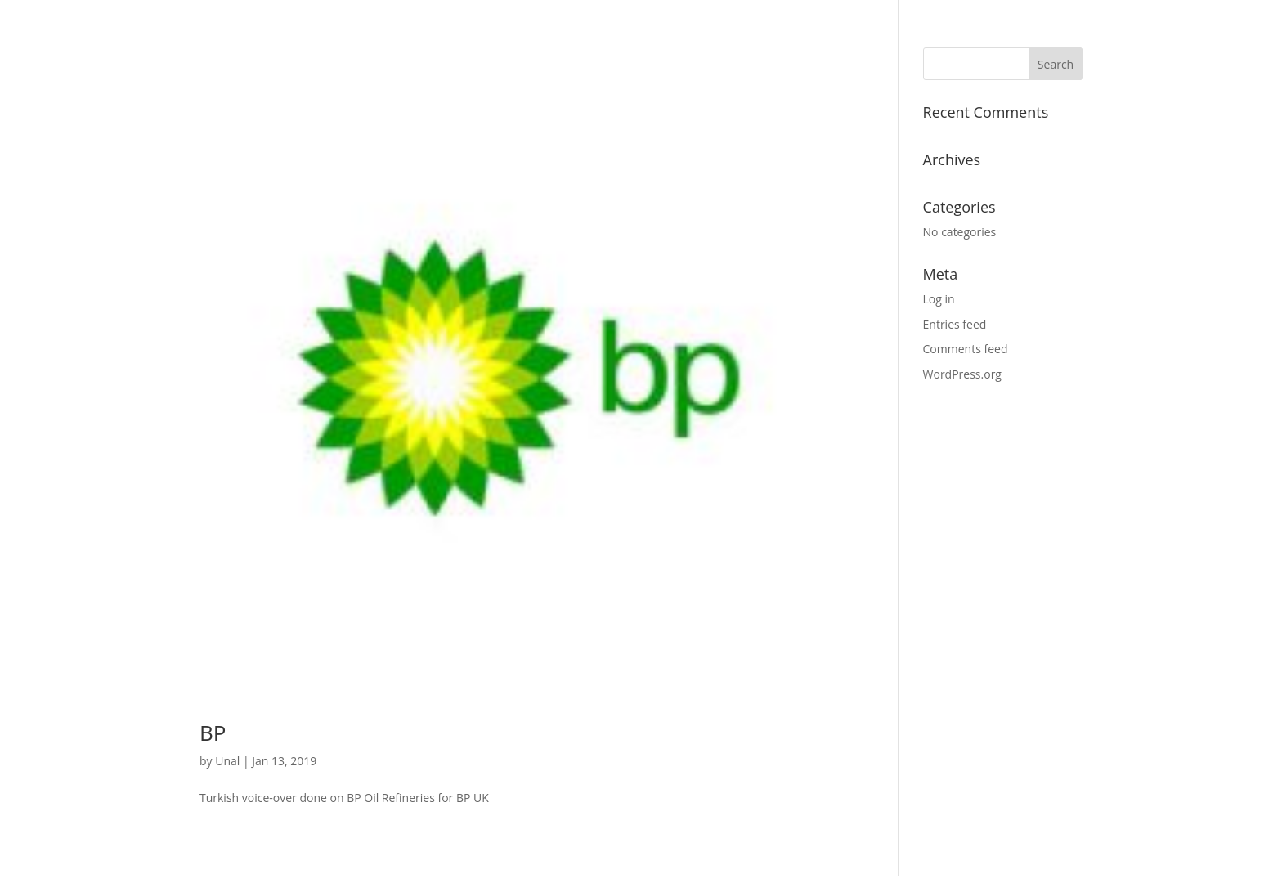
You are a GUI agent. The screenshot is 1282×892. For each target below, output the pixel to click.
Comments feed (965, 348)
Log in (939, 299)
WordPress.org (962, 374)
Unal (227, 761)
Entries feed (955, 324)
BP (212, 732)
